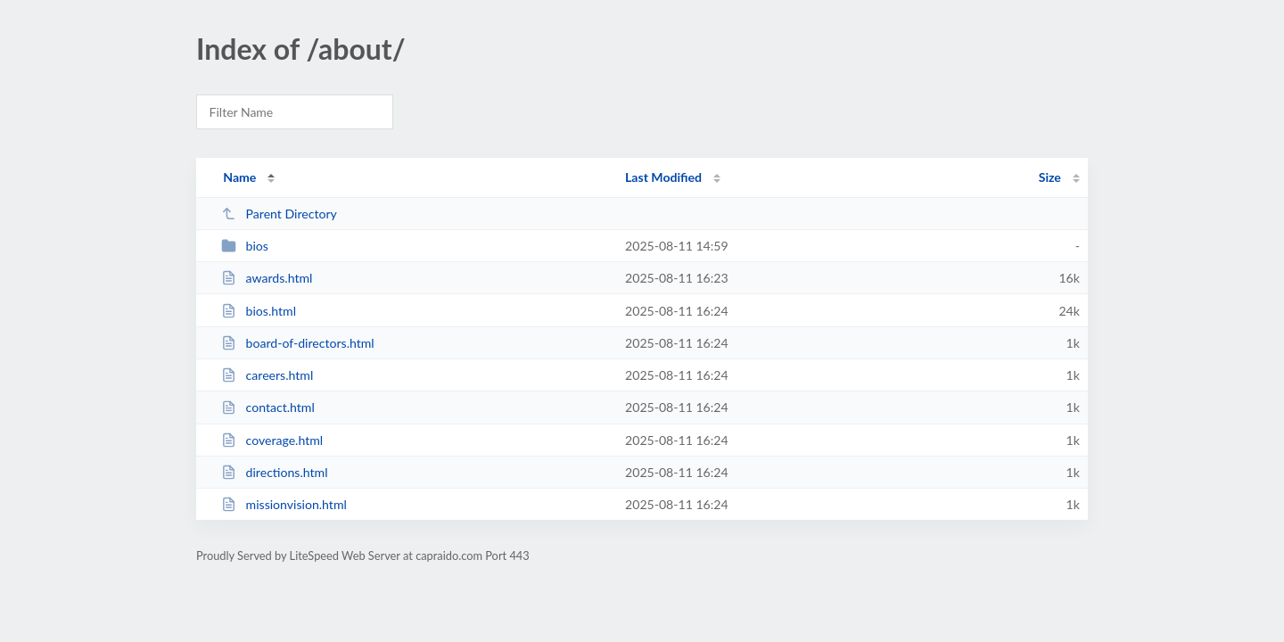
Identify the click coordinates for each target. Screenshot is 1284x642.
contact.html (268, 407)
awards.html (266, 277)
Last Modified (663, 177)
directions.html (274, 472)
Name (239, 177)
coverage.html (272, 440)
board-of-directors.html (297, 342)
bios (244, 245)
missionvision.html (284, 504)
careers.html (267, 375)
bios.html (258, 310)
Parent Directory (279, 213)
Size (1050, 177)
